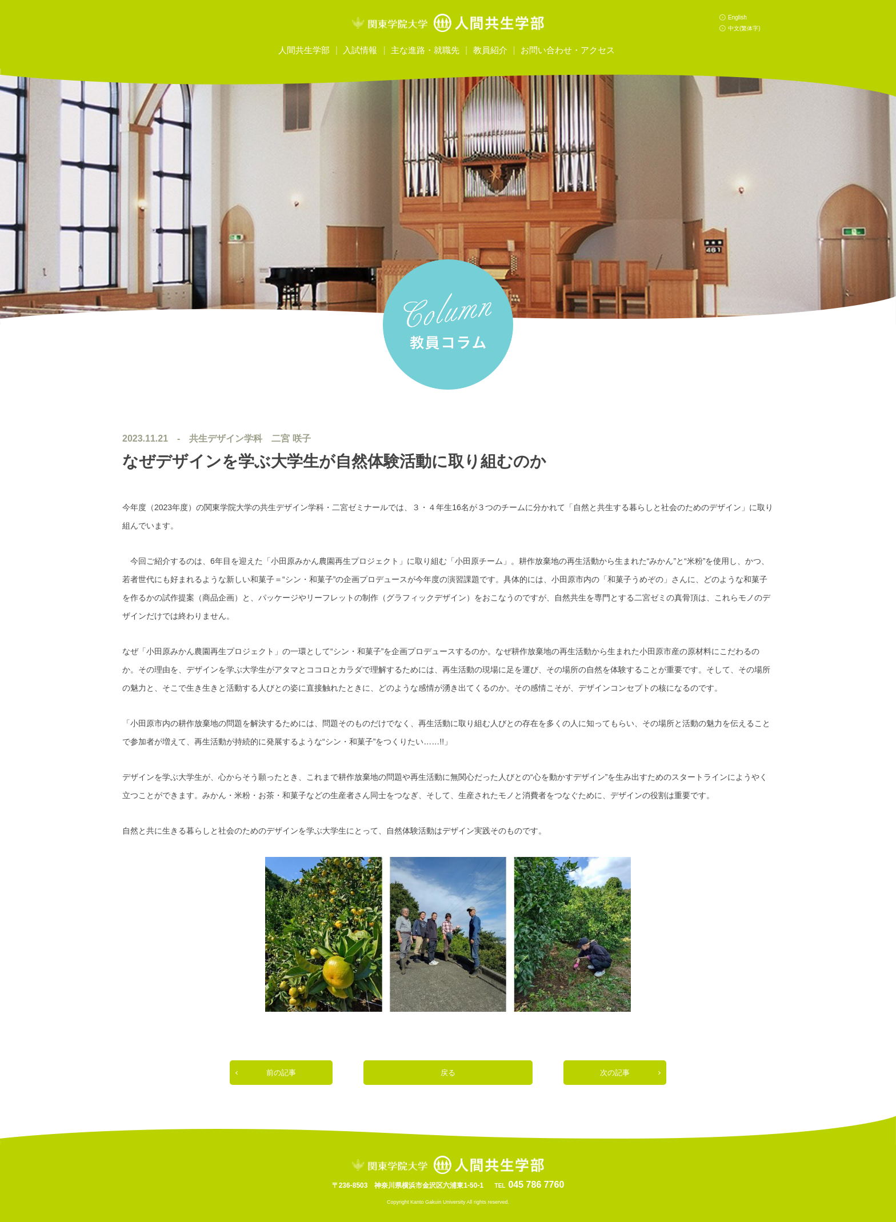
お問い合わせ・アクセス (568, 50)
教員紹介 (490, 50)
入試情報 (360, 50)
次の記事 (615, 1072)
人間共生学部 (304, 50)
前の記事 (281, 1072)
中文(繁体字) (744, 28)
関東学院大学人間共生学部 (448, 23)
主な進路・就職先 (425, 50)
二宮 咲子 (290, 438)
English (737, 17)
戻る (448, 1072)
